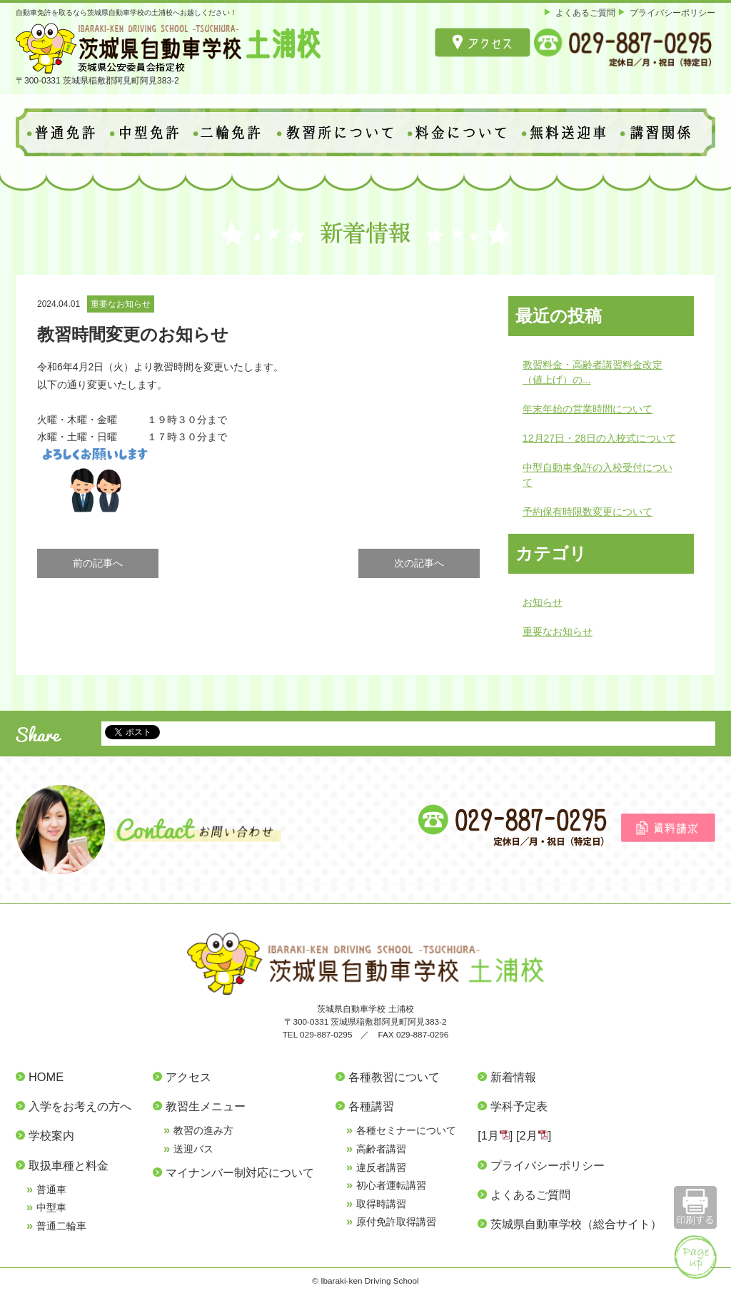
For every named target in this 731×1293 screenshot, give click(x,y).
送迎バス (193, 1149)
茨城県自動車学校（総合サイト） (576, 1223)
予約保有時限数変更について (587, 511)
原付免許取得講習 (396, 1221)
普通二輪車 (61, 1226)
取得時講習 (381, 1204)
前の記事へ (98, 563)
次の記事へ (419, 563)
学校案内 (51, 1135)
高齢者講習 (381, 1149)
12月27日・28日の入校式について (599, 438)
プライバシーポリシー (672, 12)
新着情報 (513, 1076)
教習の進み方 (203, 1130)
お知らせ (543, 602)
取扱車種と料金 (69, 1165)
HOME (46, 1076)
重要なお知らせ (121, 304)
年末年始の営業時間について (587, 409)
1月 (490, 1135)
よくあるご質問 (585, 12)
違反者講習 (381, 1167)
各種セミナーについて (406, 1130)
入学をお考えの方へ (80, 1106)
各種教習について (394, 1076)
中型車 (51, 1207)
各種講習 (371, 1106)
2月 (529, 1135)
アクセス (188, 1076)
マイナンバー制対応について (240, 1172)
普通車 (51, 1189)
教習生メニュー (206, 1106)
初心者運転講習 (391, 1185)
